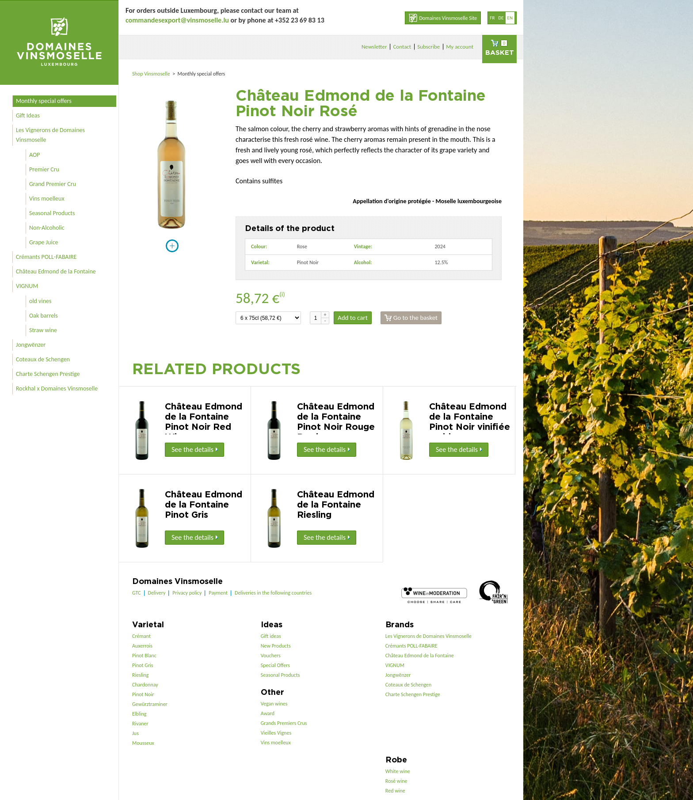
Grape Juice (43, 242)
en (510, 18)
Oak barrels (43, 315)
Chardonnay (145, 685)
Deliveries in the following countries (273, 593)
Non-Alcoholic (47, 227)
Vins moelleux (47, 198)
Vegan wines (274, 704)
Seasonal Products (52, 213)
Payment (218, 593)
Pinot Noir (143, 694)
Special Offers (275, 665)
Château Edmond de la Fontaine (56, 271)
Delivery (157, 593)
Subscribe (428, 46)
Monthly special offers (44, 101)
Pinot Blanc (144, 655)
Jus (135, 733)
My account (459, 46)
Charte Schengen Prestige (48, 374)
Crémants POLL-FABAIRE (46, 257)
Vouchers (271, 655)
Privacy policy (187, 593)
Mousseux (143, 743)
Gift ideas (271, 636)
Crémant (141, 636)
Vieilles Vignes (276, 733)
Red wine (395, 791)
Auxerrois (142, 646)
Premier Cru (44, 169)
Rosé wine (396, 781)
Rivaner (140, 723)
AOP (34, 155)
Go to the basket (411, 318)
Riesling (140, 675)
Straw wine (43, 330)
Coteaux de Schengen (43, 359)
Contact (402, 46)
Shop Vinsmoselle (151, 74)
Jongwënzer (31, 345)
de (500, 18)
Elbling (139, 714)
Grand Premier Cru (52, 184)
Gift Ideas (28, 115)
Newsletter (374, 46)
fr (492, 18)
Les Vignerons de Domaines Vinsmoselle (50, 135)
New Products (276, 646)
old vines (40, 301)
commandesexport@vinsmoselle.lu (177, 20)
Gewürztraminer (150, 704)
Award (267, 713)
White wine (397, 771)
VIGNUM (27, 286)
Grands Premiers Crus (284, 723)
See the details (194, 449)
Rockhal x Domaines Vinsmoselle (57, 388)
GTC (136, 593)
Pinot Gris (142, 665)
